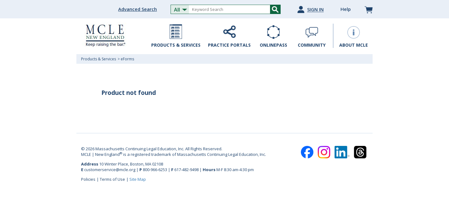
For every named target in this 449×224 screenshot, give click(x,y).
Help (345, 9)
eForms (127, 59)
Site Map (137, 179)
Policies (88, 179)
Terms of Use (112, 179)
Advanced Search (137, 9)
